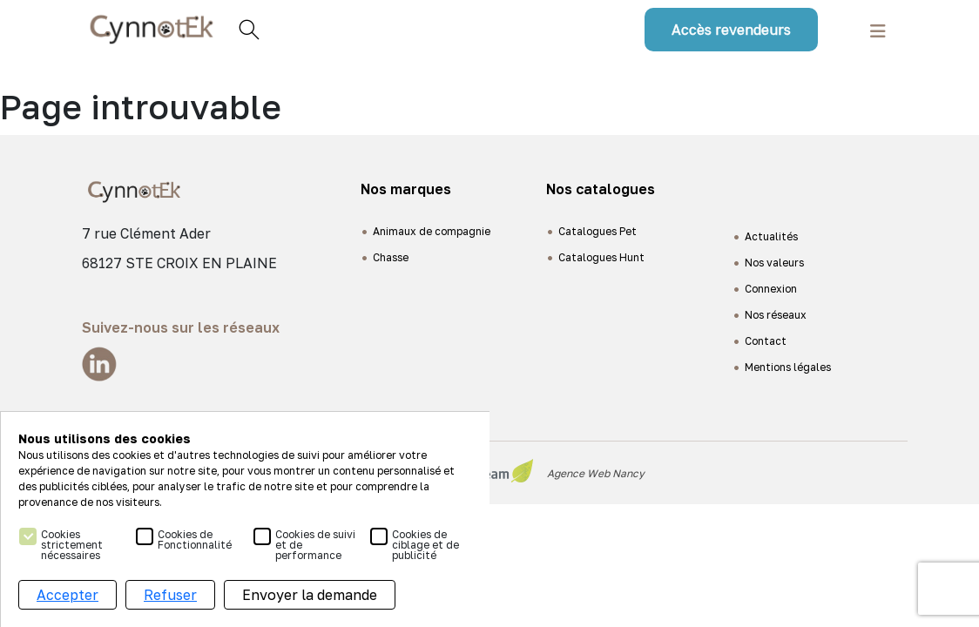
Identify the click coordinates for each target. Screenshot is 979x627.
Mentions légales (788, 367)
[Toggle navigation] (878, 29)
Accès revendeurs (731, 29)
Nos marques (406, 189)
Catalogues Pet (597, 231)
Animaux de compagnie (431, 231)
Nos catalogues (600, 189)
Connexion (771, 288)
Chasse (390, 257)
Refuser (170, 594)
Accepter (67, 594)
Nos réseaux (776, 314)
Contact (766, 340)
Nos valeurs (774, 262)
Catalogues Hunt (601, 257)
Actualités (771, 236)
